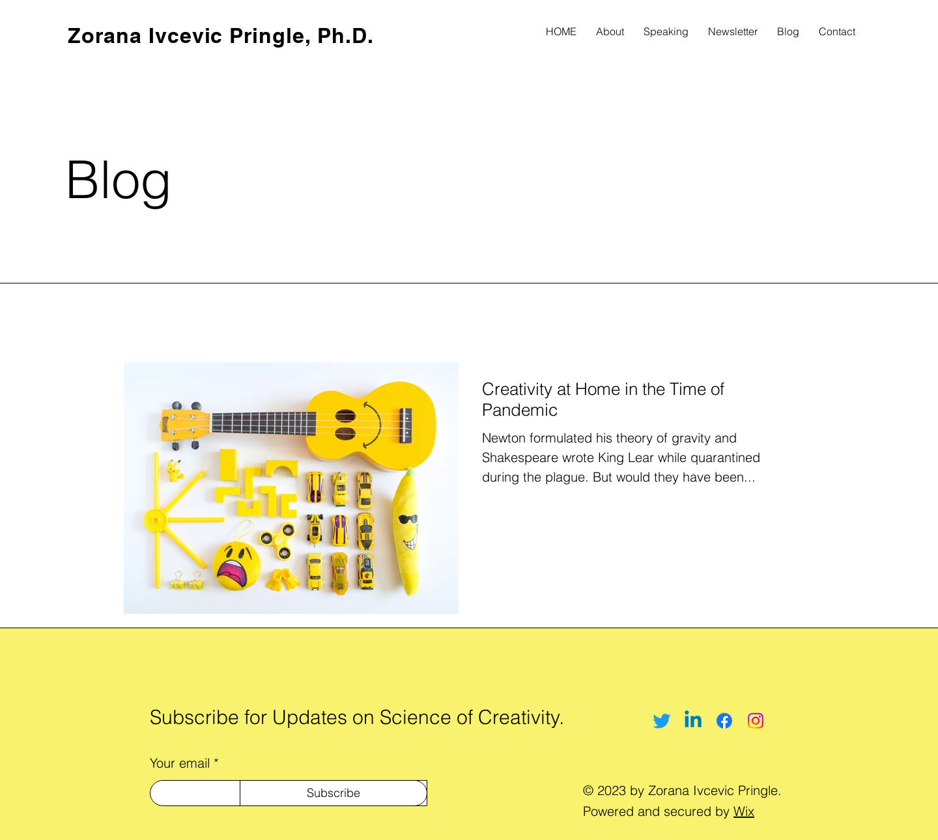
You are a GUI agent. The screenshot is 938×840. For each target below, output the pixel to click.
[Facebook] (724, 720)
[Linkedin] (693, 720)
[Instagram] (755, 720)
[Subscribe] (333, 793)
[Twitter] (661, 720)
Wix (743, 811)
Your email (180, 763)
